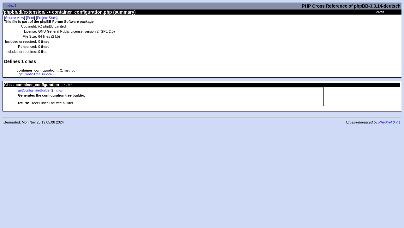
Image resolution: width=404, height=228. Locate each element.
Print (30, 18)
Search (379, 12)
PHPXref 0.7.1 (389, 122)
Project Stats (46, 18)
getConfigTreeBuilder (35, 74)
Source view (14, 18)
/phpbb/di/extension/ (24, 12)
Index (9, 5)
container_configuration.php (82, 12)
